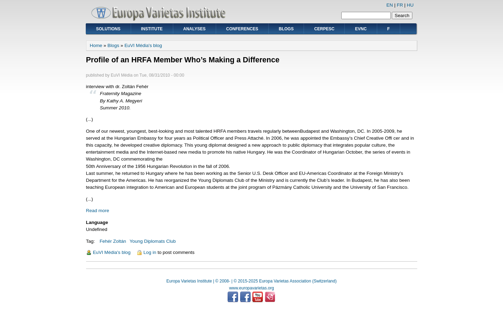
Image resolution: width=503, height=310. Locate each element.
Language (97, 222)
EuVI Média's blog (143, 45)
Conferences (242, 28)
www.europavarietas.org (251, 288)
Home (96, 45)
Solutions (108, 28)
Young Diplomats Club (153, 241)
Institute (152, 28)
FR (400, 5)
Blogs (286, 28)
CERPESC (324, 28)
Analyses (194, 28)
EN (390, 5)
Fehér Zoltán (113, 241)
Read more (97, 210)
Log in (150, 252)
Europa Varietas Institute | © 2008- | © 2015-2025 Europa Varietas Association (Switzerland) (251, 281)
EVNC (360, 28)
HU (410, 5)
